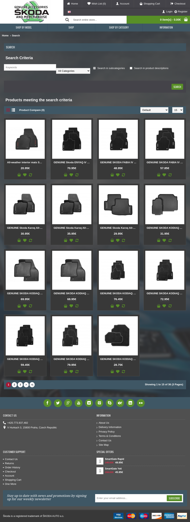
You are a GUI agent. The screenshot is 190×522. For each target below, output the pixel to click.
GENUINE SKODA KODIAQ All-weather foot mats (165, 227)
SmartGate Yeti (113, 468)
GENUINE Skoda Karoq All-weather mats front (26, 227)
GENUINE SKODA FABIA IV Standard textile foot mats (119, 162)
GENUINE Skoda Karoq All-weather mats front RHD (72, 227)
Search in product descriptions (149, 68)
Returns (8, 463)
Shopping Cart (12, 479)
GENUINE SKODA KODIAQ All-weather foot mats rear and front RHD (72, 293)
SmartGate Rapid (114, 459)
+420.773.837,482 (15, 423)
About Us (102, 423)
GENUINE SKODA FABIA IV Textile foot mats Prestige (165, 162)
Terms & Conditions (108, 436)
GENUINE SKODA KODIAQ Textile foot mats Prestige (72, 359)
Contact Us (103, 440)
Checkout (9, 471)
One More (9, 483)
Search (16, 35)
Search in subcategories (109, 68)
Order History (11, 467)
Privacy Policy (105, 431)
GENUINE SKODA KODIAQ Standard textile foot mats (26, 359)
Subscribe (174, 498)
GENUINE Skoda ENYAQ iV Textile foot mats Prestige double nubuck (72, 162)
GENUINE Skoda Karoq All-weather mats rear (119, 227)
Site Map (102, 445)
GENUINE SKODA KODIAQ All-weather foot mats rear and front (26, 293)
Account (8, 475)
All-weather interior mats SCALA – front (26, 162)
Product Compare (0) (32, 110)
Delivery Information (108, 427)
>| (32, 384)
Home (5, 35)
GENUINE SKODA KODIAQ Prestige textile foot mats (119, 293)
